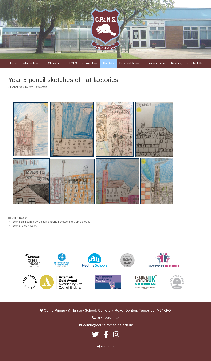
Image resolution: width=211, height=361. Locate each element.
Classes (57, 63)
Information (33, 63)
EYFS (73, 63)
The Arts (108, 63)
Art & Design (19, 217)
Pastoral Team (129, 63)
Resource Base (155, 63)
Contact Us (195, 63)
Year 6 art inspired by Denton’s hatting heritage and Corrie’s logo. (51, 221)
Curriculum (89, 63)
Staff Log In (107, 346)
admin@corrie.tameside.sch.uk (108, 325)
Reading (176, 63)
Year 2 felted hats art (24, 225)
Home (13, 63)
